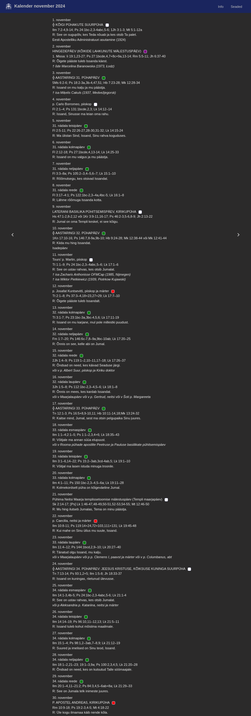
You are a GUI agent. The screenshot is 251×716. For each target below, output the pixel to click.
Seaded (236, 6)
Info (220, 6)
